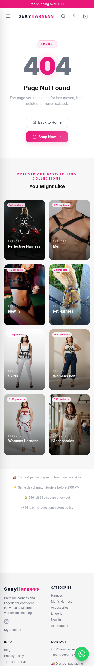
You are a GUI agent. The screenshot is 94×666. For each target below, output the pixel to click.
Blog (7, 650)
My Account (12, 630)
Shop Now (47, 137)
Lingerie (57, 613)
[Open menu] (8, 16)
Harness (57, 595)
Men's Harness (61, 601)
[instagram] (6, 621)
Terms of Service (16, 662)
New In (56, 619)
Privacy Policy (14, 656)
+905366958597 (63, 655)
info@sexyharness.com (67, 649)
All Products (59, 626)
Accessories (60, 607)
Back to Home (47, 122)
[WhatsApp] (82, 654)
